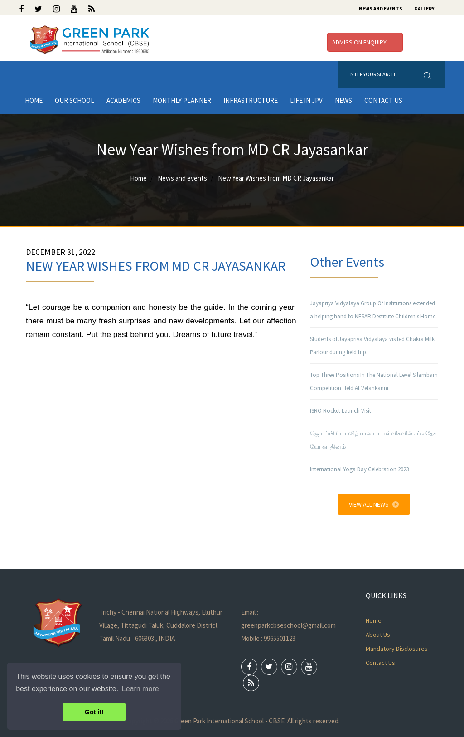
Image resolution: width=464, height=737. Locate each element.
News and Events (380, 8)
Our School (74, 100)
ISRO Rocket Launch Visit (340, 411)
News (343, 100)
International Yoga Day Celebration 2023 (359, 469)
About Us (378, 634)
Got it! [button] (94, 712)
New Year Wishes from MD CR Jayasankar (276, 178)
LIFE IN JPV (306, 100)
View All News (374, 504)
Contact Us (383, 100)
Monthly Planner (182, 100)
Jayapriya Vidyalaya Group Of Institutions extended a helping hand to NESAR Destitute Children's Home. (373, 309)
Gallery (424, 8)
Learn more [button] (140, 689)
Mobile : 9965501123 (268, 638)
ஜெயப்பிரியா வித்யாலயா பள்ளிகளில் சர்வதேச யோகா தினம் (373, 440)
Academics (123, 100)
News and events (182, 178)
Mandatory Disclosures (397, 648)
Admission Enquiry (365, 42)
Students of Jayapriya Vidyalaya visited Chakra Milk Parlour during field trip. (372, 345)
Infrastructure (250, 100)
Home (34, 100)
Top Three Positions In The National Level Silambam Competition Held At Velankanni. (374, 381)
